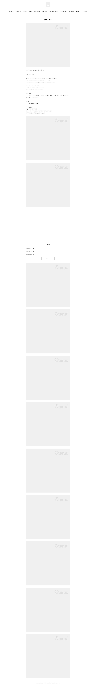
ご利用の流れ (71, 11)
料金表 (30, 11)
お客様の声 (44, 11)
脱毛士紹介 (25, 11)
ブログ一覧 (18, 11)
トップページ (11, 11)
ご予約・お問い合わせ (53, 11)
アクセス (78, 11)
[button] (11, 11)
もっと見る (48, 258)
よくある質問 (84, 11)
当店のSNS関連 (37, 11)
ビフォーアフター (63, 11)
